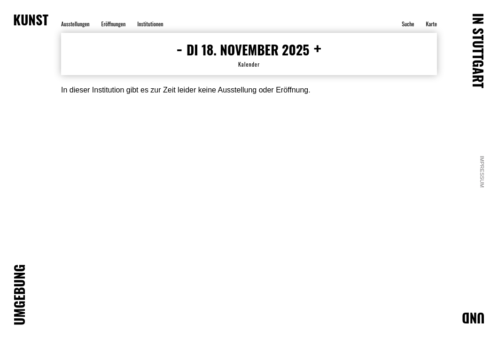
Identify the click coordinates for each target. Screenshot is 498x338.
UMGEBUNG (19, 294)
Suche (408, 24)
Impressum (482, 172)
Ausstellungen (75, 24)
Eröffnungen (113, 24)
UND (473, 318)
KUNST (30, 19)
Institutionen (150, 24)
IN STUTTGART (478, 50)
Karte (431, 24)
